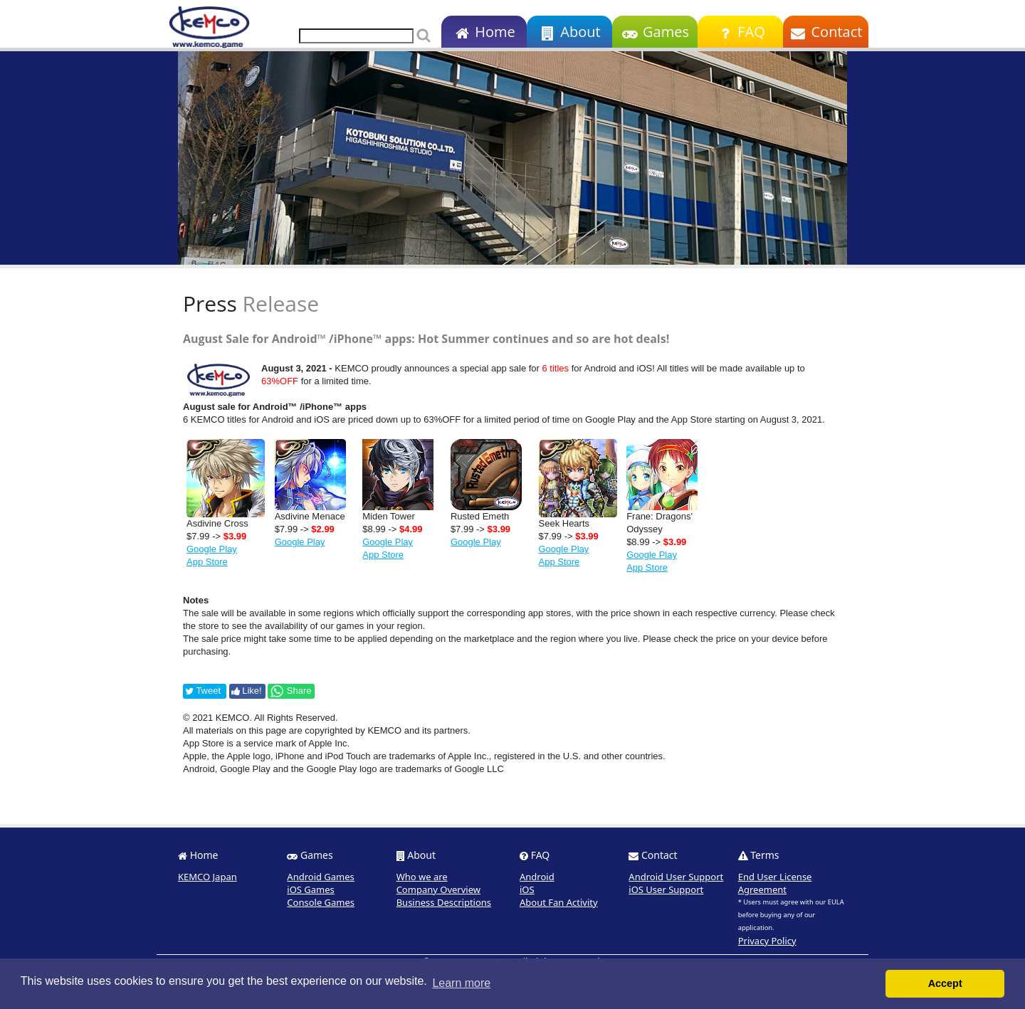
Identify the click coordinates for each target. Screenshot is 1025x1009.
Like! (246, 690)
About (569, 31)
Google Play (211, 549)
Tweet (203, 690)
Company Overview (438, 889)
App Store (207, 561)
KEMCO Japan (207, 876)
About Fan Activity (559, 902)
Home (484, 31)
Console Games (320, 902)
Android (537, 876)
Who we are (422, 876)
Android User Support (676, 876)
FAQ (739, 31)
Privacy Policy (767, 940)
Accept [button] (945, 983)
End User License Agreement (775, 883)
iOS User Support (666, 889)
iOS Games (311, 889)
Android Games (320, 876)
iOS (527, 889)
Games (655, 31)
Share (290, 691)
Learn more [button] (461, 983)
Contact (826, 31)
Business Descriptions (443, 902)
